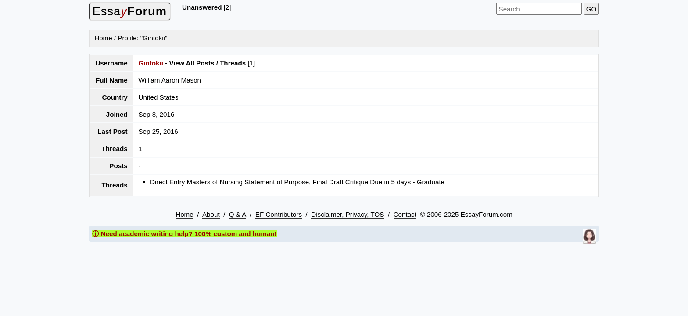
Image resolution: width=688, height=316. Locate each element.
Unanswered (202, 7)
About (211, 214)
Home (103, 38)
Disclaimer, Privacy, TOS (347, 214)
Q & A (237, 214)
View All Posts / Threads (207, 63)
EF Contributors (278, 214)
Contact (405, 214)
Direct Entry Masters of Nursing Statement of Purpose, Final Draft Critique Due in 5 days (280, 182)
